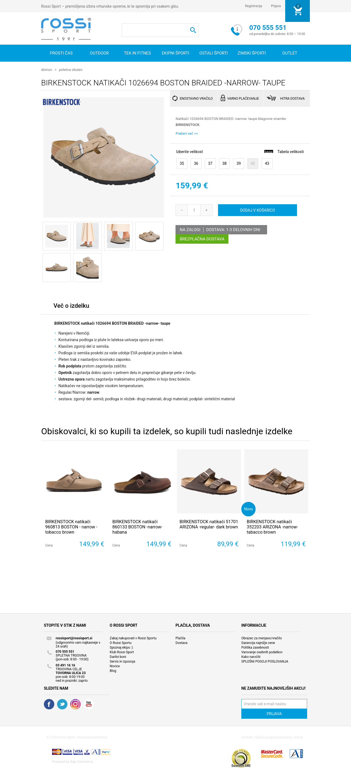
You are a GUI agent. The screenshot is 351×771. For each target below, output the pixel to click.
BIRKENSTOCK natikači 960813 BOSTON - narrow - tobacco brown (71, 526)
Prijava (276, 6)
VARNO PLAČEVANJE (243, 98)
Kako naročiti (251, 656)
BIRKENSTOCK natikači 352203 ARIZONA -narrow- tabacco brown (272, 526)
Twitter (62, 704)
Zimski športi (251, 53)
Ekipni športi (175, 53)
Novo (248, 509)
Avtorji (298, 737)
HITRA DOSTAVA (292, 98)
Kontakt (247, 737)
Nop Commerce (81, 761)
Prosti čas (61, 53)
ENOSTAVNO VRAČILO (196, 98)
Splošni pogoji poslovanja (273, 737)
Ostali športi (213, 53)
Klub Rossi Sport (122, 652)
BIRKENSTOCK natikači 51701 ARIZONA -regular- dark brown (209, 524)
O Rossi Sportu (120, 643)
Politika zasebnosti (255, 647)
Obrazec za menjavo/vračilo (261, 638)
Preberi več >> (187, 133)
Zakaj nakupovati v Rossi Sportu (133, 638)
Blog (113, 670)
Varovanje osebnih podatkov (261, 652)
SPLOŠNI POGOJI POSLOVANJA (264, 661)
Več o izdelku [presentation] (71, 305)
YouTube (88, 704)
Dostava (182, 643)
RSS (75, 704)
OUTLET (289, 53)
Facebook (49, 704)
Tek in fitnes (137, 53)
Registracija (253, 6)
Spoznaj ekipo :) (121, 647)
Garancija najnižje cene (258, 643)
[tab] (71, 306)
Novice (115, 666)
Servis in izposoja (122, 661)
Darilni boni (118, 656)
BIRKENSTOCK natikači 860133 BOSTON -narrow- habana (137, 526)
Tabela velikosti (284, 151)
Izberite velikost (189, 151)
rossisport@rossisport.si (74, 638)
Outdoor (99, 53)
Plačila (180, 638)
